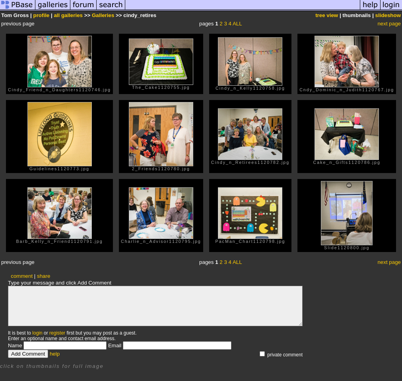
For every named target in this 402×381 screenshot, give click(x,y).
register (57, 333)
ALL (237, 24)
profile (41, 15)
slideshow (388, 15)
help (55, 354)
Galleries (103, 15)
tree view (326, 15)
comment (22, 276)
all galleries (68, 15)
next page (389, 24)
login (37, 333)
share (43, 276)
